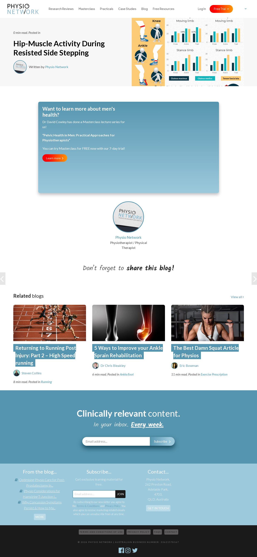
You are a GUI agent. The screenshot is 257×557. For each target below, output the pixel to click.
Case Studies (127, 9)
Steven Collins (32, 373)
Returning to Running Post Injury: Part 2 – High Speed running (45, 355)
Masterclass (87, 9)
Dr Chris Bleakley (113, 365)
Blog (144, 9)
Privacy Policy (112, 506)
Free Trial (220, 9)
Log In (202, 9)
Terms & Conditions (88, 506)
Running (46, 382)
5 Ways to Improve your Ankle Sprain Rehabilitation (128, 351)
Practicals (106, 9)
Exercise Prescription (214, 374)
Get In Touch (158, 508)
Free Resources (163, 9)
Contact (171, 532)
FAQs (157, 532)
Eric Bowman (189, 365)
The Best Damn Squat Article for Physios (206, 351)
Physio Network (56, 67)
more (40, 517)
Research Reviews (61, 9)
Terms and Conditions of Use (101, 532)
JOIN (120, 494)
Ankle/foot (127, 374)
